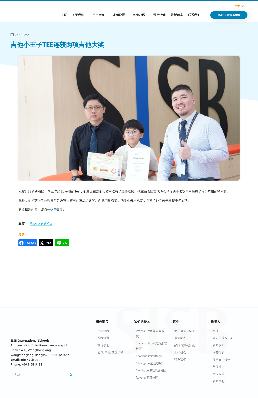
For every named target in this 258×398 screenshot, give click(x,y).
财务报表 (218, 352)
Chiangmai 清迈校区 (149, 363)
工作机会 (180, 352)
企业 (216, 331)
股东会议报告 (221, 359)
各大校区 (140, 15)
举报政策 (218, 374)
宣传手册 (103, 345)
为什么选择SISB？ (186, 331)
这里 (53, 209)
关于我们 (79, 15)
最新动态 (177, 15)
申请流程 (103, 331)
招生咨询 (99, 15)
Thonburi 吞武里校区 (149, 356)
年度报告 (218, 366)
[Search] (71, 375)
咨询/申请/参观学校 (110, 352)
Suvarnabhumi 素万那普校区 (151, 346)
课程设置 (120, 15)
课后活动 (159, 15)
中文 (239, 6)
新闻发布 (218, 345)
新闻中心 (218, 381)
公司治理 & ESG (223, 338)
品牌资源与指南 (184, 345)
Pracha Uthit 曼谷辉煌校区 (150, 333)
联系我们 (195, 15)
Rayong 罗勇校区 (147, 377)
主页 (64, 15)
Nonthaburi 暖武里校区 (151, 370)
